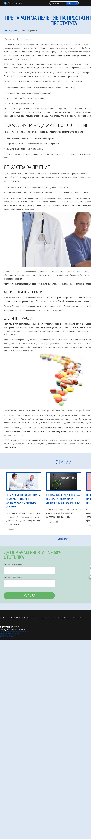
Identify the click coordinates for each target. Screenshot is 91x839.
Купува (29, 595)
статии (55, 618)
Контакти (77, 618)
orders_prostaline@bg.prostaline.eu (13, 630)
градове (45, 618)
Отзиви (35, 618)
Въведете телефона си (13, 577)
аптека (66, 618)
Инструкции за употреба (18, 618)
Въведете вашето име (13, 564)
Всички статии (64, 538)
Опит (2, 618)
